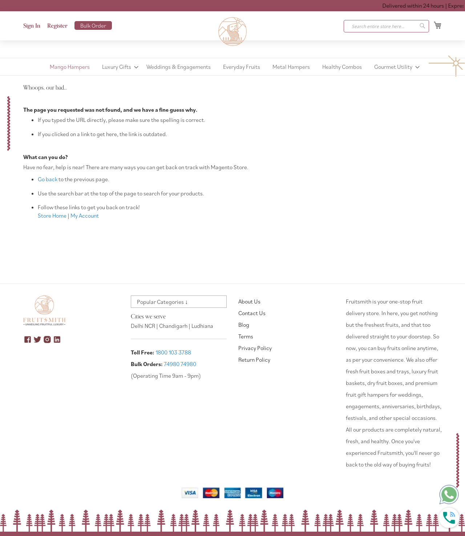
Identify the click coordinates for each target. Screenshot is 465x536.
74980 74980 (180, 364)
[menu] (232, 66)
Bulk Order (93, 25)
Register (57, 26)
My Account (84, 215)
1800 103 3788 (173, 352)
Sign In (31, 26)
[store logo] (232, 31)
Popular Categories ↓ (162, 301)
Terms (245, 336)
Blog (243, 324)
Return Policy (254, 359)
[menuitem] (69, 66)
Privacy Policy (255, 348)
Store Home (52, 215)
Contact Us (252, 313)
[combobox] (386, 26)
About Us (249, 301)
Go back (47, 179)
